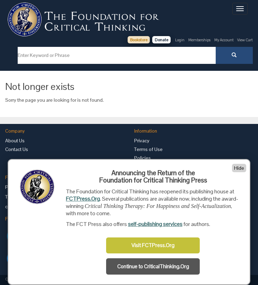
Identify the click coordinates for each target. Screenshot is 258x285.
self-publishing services (155, 224)
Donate (161, 40)
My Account (224, 39)
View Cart (245, 39)
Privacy (141, 140)
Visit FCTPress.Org (152, 245)
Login (179, 39)
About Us (15, 140)
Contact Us (16, 149)
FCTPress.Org (83, 198)
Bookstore (138, 40)
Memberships (199, 39)
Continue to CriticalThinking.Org (153, 266)
